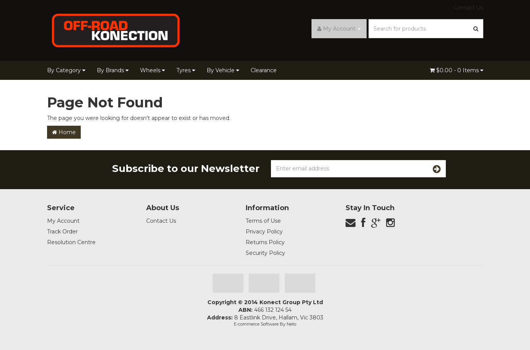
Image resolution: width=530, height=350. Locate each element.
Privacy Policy (264, 231)
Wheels (152, 70)
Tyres (185, 70)
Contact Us (468, 7)
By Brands (113, 70)
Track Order (62, 231)
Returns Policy (265, 242)
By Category (66, 70)
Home (64, 132)
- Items (456, 70)
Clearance (264, 70)
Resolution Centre (71, 242)
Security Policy (265, 253)
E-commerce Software (256, 324)
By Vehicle (223, 70)
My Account (63, 220)
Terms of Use (263, 220)
